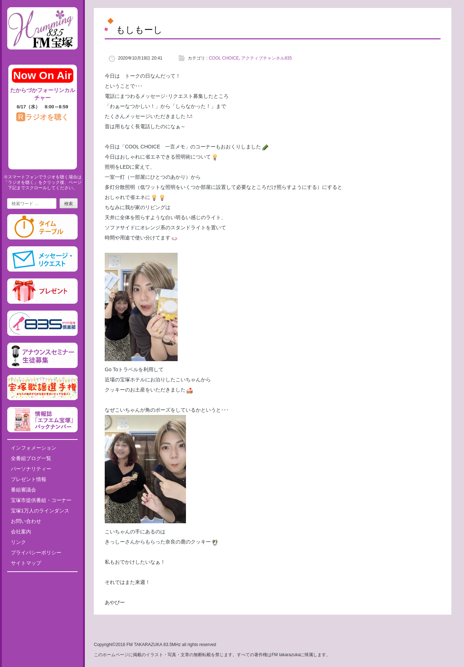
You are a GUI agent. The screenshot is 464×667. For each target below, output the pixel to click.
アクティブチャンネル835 (266, 58)
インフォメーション (33, 448)
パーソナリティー (31, 469)
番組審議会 (23, 490)
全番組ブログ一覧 (31, 458)
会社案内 (21, 531)
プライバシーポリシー (36, 552)
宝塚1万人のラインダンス (40, 511)
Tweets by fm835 (42, 579)
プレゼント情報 (28, 479)
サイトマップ (26, 563)
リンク (18, 542)
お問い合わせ (26, 521)
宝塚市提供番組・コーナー (41, 500)
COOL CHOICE (224, 58)
